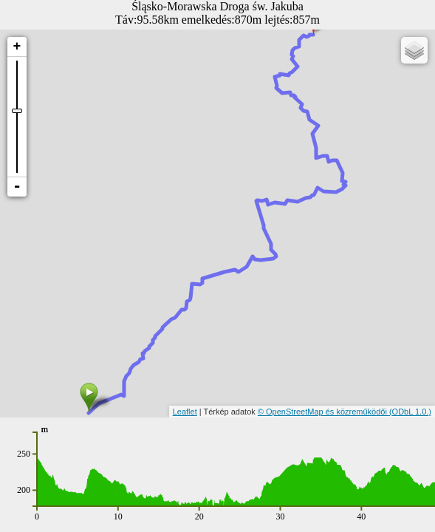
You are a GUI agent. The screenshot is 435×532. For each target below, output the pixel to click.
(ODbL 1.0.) (410, 411)
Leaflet (185, 411)
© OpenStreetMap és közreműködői (323, 411)
